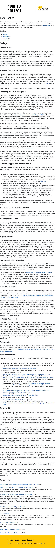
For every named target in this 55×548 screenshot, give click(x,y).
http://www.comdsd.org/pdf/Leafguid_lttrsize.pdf (17, 399)
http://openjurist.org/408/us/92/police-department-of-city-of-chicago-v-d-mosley (26, 374)
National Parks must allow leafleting (10, 529)
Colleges (5, 34)
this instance (46, 25)
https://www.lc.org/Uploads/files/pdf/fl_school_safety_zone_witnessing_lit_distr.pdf (27, 378)
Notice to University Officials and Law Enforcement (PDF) (16, 487)
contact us (47, 83)
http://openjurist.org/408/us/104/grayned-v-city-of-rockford (20, 395)
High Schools (6, 36)
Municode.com (4, 514)
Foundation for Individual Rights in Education (13, 507)
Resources (5, 40)
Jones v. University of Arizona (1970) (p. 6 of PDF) (29, 115)
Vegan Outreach (27, 540)
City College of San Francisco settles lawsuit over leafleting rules (19, 484)
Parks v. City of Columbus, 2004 (9, 522)
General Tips (6, 38)
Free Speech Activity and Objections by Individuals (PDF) (16, 494)
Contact (10, 540)
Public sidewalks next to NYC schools (11, 533)
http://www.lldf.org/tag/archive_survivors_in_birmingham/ (19, 369)
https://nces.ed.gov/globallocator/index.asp (39, 272)
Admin (17, 540)
